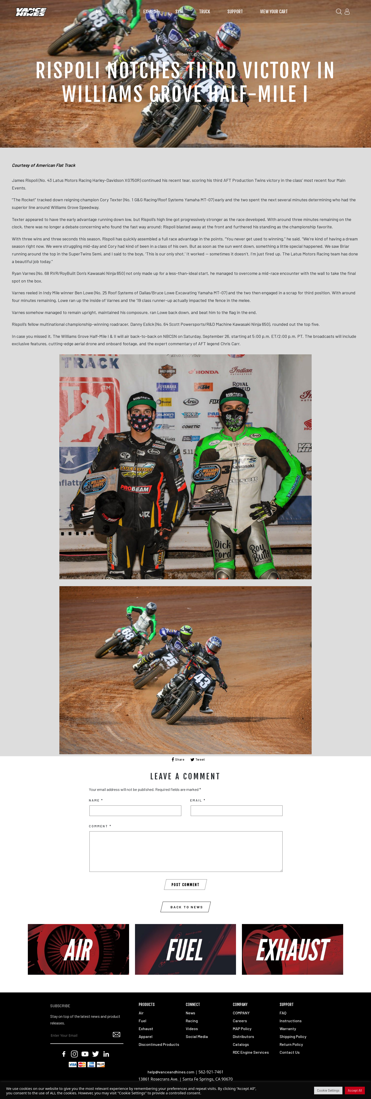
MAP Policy (242, 1028)
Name (96, 800)
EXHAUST (150, 11)
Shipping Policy (293, 1036)
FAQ (283, 1012)
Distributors (243, 1036)
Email (198, 800)
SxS (178, 11)
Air (141, 1012)
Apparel (145, 1036)
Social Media (197, 1036)
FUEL (122, 11)
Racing (192, 1020)
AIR (98, 11)
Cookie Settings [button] (328, 1090)
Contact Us (290, 1052)
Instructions (291, 1020)
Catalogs (241, 1044)
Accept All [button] (355, 1090)
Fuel (142, 1020)
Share (178, 759)
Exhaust (146, 1028)
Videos (192, 1028)
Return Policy (291, 1044)
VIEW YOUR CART (274, 11)
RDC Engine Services (251, 1052)
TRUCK (204, 11)
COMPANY (241, 1012)
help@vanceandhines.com (171, 1071)
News (190, 1012)
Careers (240, 1020)
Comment (100, 826)
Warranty (288, 1028)
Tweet (197, 759)
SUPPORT (235, 11)
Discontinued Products (159, 1044)
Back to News (186, 907)
